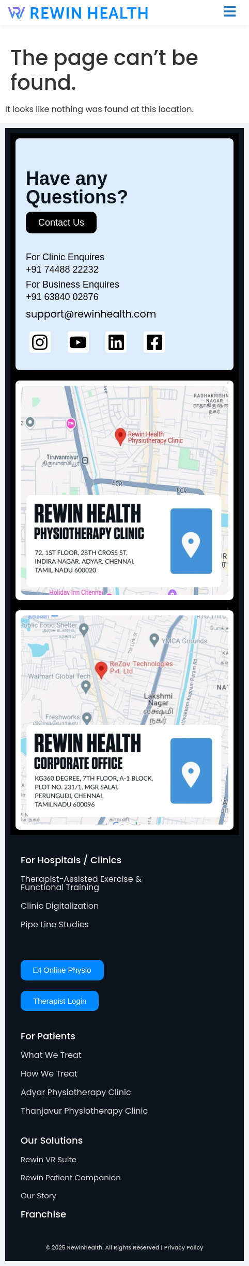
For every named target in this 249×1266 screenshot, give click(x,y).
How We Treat (49, 1074)
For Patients (48, 1036)
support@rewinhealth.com (91, 314)
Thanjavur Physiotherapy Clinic (84, 1111)
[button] (230, 12)
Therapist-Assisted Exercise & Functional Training (81, 883)
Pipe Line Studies (55, 924)
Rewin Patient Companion (71, 1177)
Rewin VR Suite (48, 1159)
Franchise (43, 1214)
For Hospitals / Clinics (71, 859)
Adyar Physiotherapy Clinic (76, 1092)
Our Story (38, 1195)
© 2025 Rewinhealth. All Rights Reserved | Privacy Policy (125, 1247)
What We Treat (51, 1055)
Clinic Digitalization (60, 906)
